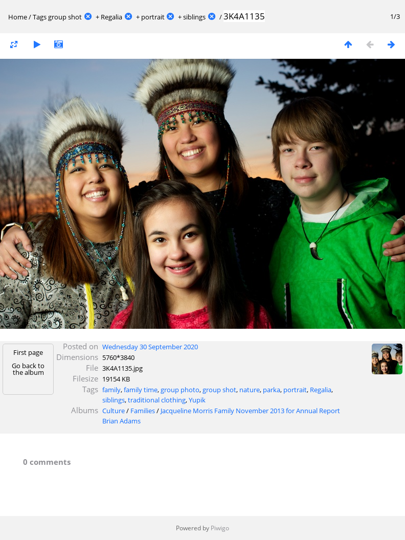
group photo (180, 389)
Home (17, 16)
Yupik (197, 399)
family (111, 389)
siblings (194, 16)
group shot (65, 16)
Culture (113, 410)
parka (271, 389)
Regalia (111, 16)
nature (249, 389)
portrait (153, 16)
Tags (40, 16)
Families (142, 410)
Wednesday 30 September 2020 (150, 346)
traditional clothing (157, 399)
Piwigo (220, 528)
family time (141, 389)
